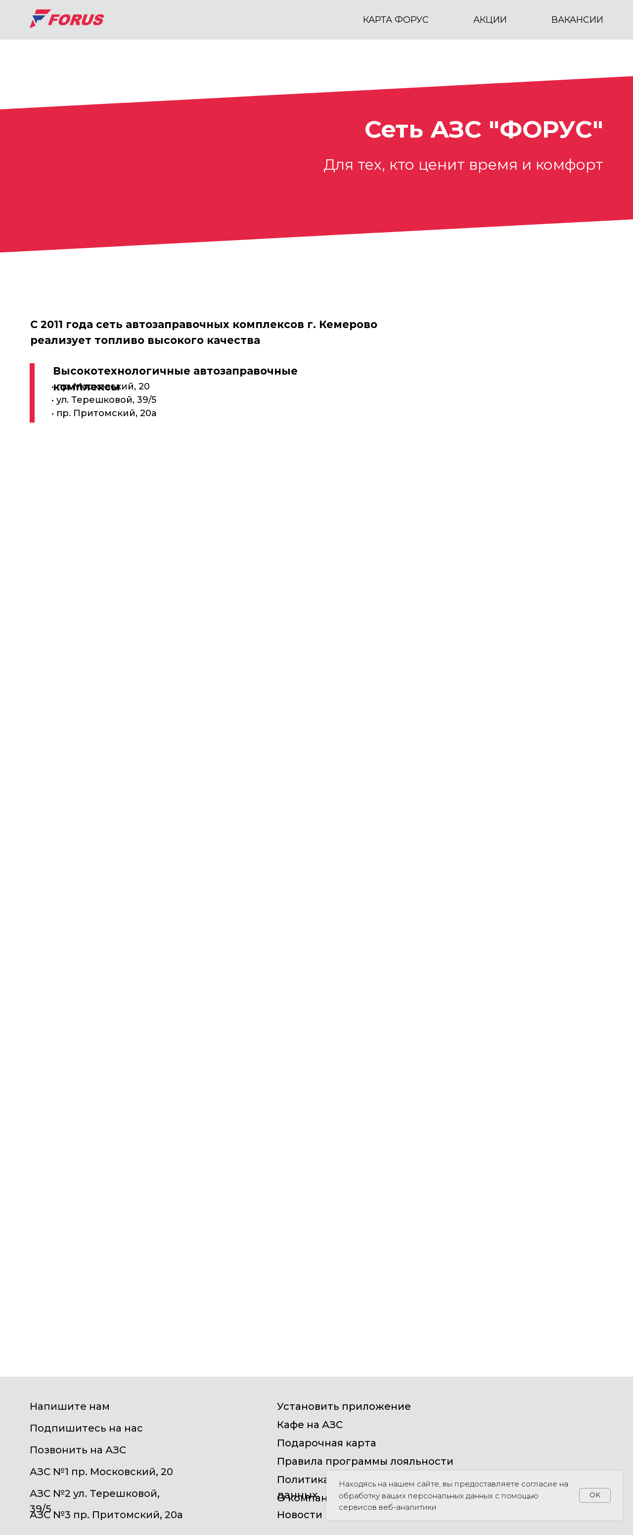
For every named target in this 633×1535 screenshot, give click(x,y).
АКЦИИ (490, 19)
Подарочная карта (326, 1443)
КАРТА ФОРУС (396, 19)
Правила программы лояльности (365, 1461)
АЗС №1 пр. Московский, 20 (101, 1472)
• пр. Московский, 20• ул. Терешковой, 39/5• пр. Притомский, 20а (103, 400)
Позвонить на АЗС (78, 1450)
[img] (540, 1414)
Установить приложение (344, 1406)
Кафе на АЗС (310, 1425)
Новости (299, 1515)
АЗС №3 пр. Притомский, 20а (106, 1515)
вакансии (577, 19)
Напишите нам (70, 1406)
